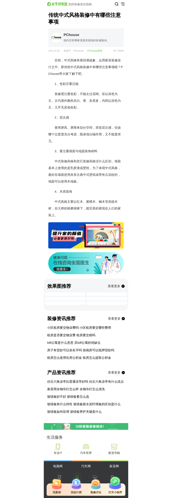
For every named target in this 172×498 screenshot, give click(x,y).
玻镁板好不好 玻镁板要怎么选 (68, 396)
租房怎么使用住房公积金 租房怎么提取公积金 (79, 357)
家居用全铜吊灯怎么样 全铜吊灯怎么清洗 (76, 389)
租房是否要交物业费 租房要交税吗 (71, 335)
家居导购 (114, 453)
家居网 (114, 466)
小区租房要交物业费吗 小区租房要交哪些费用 (79, 327)
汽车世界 (86, 453)
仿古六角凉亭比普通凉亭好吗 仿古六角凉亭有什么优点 (85, 381)
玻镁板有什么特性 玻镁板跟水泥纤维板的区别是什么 (84, 404)
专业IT (58, 453)
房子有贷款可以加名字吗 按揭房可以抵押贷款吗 (80, 350)
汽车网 (86, 466)
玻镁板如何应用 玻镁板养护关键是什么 (74, 411)
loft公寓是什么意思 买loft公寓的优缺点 (74, 342)
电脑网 (58, 466)
